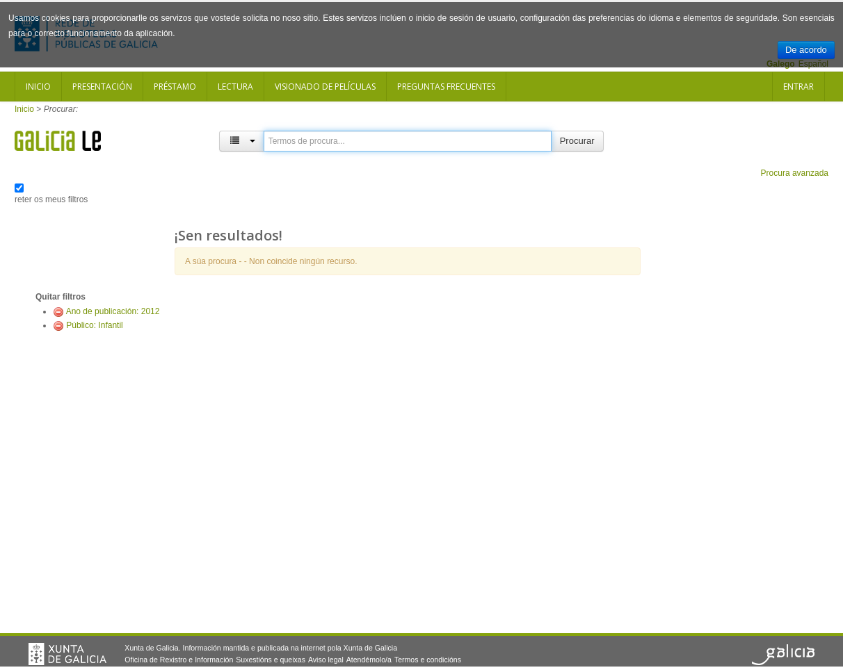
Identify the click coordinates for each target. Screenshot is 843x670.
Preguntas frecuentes (446, 86)
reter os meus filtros (51, 199)
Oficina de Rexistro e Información (179, 659)
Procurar (577, 141)
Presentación (102, 86)
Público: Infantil (94, 325)
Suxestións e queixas (270, 659)
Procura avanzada (794, 173)
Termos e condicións (427, 659)
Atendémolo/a (369, 659)
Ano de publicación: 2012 (113, 311)
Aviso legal (326, 659)
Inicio (38, 86)
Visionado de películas (325, 86)
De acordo (806, 49)
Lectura (235, 86)
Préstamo (175, 86)
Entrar (798, 86)
